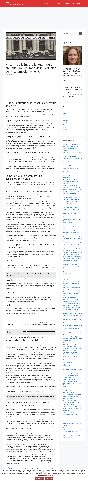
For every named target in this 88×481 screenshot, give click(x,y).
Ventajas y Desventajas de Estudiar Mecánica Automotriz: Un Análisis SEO (72, 315)
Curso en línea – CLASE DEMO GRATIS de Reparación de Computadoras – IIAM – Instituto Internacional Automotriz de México (72, 383)
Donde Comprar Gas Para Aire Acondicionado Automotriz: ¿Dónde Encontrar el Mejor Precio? (72, 309)
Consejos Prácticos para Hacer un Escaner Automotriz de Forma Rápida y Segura (72, 175)
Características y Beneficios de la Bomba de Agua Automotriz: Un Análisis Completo (72, 220)
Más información (48, 475)
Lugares (65, 122)
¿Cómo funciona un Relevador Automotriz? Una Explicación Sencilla (71, 232)
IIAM (8, 3)
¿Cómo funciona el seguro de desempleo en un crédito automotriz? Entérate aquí (71, 203)
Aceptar (49, 478)
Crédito (65, 115)
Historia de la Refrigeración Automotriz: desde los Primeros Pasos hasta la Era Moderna (72, 146)
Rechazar (39, 478)
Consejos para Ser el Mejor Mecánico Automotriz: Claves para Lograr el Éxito (72, 338)
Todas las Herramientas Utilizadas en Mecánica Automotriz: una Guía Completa (72, 283)
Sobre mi (79, 3)
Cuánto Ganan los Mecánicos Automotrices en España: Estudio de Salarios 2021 (72, 169)
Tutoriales (45, 3)
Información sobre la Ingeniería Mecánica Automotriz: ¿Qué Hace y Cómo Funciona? (72, 321)
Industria (60, 3)
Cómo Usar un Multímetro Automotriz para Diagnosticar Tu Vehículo (72, 209)
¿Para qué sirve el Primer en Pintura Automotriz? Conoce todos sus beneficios (72, 271)
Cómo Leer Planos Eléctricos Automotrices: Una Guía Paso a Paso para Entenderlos (71, 344)
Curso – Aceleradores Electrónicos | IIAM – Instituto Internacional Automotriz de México (72, 390)
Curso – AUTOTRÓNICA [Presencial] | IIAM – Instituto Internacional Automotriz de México (72, 402)
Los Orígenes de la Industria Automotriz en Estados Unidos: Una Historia (71, 193)
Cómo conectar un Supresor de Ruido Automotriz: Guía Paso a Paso (71, 293)
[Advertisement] (44, 17)
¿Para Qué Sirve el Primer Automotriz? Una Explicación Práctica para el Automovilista (71, 299)
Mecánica (53, 3)
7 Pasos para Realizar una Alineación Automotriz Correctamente (70, 358)
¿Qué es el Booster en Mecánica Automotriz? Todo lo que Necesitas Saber (72, 332)
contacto (75, 98)
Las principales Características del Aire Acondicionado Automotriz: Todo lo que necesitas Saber (72, 326)
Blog (73, 3)
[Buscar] (80, 33)
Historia (9, 467)
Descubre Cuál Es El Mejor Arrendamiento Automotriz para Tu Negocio (72, 265)
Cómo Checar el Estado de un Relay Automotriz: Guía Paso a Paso (71, 226)
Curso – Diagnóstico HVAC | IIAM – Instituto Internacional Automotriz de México (72, 408)
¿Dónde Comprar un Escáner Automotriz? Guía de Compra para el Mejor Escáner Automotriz (72, 152)
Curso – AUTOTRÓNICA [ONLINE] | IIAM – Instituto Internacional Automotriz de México (72, 396)
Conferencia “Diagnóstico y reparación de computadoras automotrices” (71, 363)
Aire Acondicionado (68, 111)
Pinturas (67, 3)
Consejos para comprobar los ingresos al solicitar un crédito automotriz (71, 277)
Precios (65, 129)
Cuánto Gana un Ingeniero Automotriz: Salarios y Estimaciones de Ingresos (70, 215)
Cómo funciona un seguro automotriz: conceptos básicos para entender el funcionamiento (72, 187)
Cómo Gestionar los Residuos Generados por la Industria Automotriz (71, 181)
